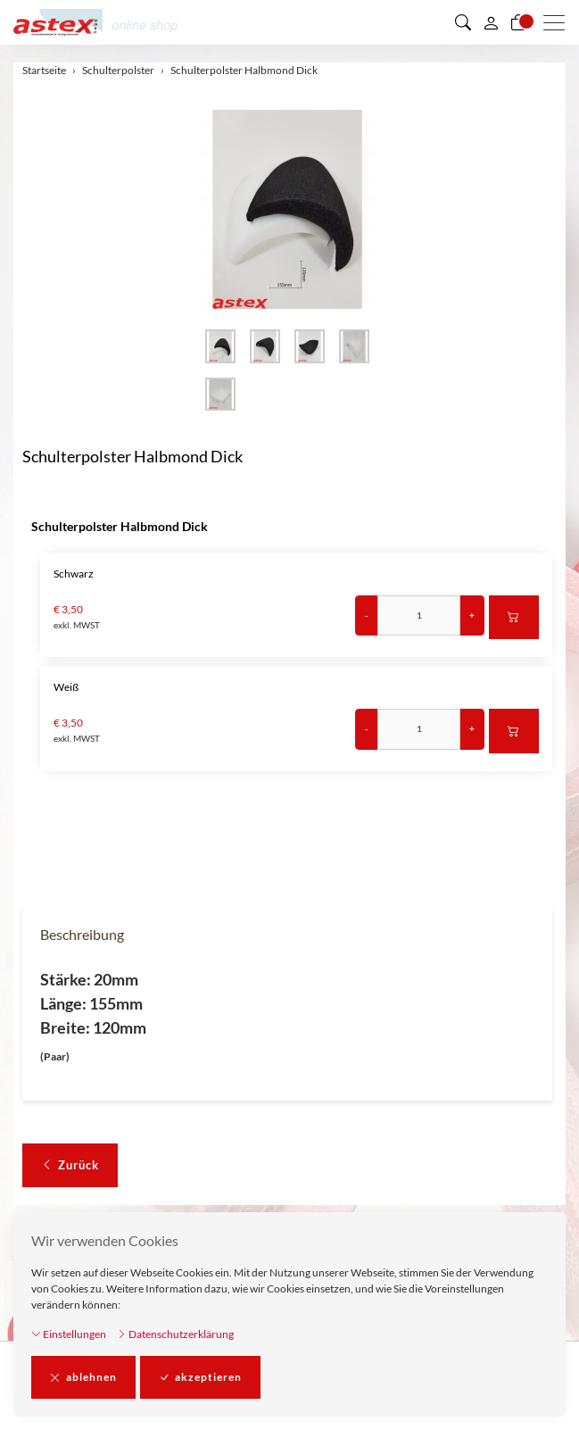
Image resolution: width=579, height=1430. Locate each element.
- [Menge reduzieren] (366, 615)
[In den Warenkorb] (514, 617)
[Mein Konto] (490, 22)
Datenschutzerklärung (175, 1334)
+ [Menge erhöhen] (472, 615)
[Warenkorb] (518, 22)
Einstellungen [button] (68, 1334)
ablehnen (83, 1377)
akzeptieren (200, 1377)
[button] (463, 22)
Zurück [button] (70, 1166)
